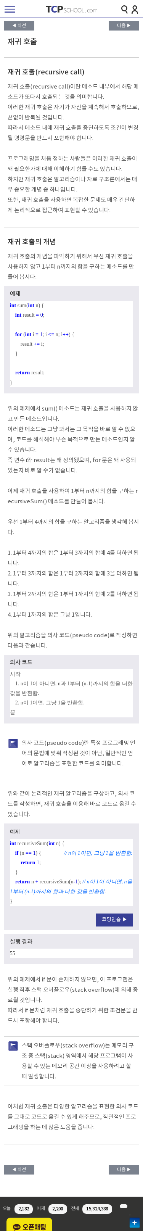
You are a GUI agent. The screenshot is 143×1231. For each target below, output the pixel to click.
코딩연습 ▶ (114, 920)
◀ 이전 (19, 25)
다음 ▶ (124, 25)
